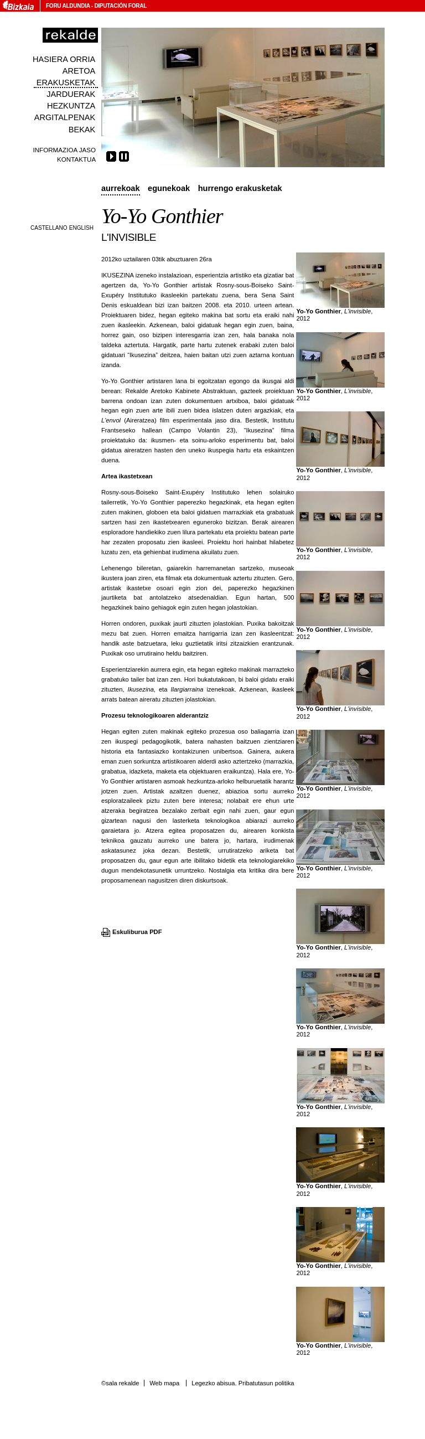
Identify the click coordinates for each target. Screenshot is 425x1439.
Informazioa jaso (64, 149)
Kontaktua (76, 159)
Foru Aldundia (68, 6)
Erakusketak (66, 82)
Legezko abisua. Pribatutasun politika (242, 1383)
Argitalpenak (64, 117)
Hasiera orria (64, 59)
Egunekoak (169, 188)
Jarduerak (70, 94)
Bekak (82, 129)
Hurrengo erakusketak (240, 188)
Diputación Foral (120, 6)
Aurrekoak (120, 188)
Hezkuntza (71, 105)
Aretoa (79, 70)
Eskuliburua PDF (137, 932)
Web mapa (164, 1383)
